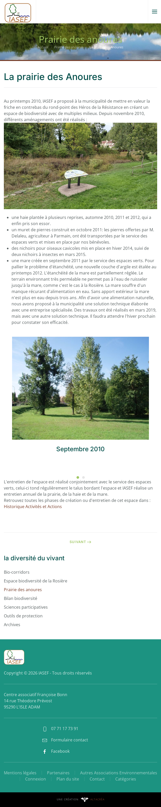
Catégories (125, 779)
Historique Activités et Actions (33, 506)
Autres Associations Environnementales (118, 773)
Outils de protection (23, 616)
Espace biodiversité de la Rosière (35, 581)
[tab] (78, 477)
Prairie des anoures (23, 589)
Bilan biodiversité (20, 598)
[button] (154, 11)
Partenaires (58, 773)
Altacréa (97, 799)
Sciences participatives (26, 607)
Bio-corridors (17, 572)
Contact (97, 779)
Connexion (35, 779)
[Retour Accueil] (18, 11)
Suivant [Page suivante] (80, 542)
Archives (12, 624)
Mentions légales (20, 773)
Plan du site (67, 779)
